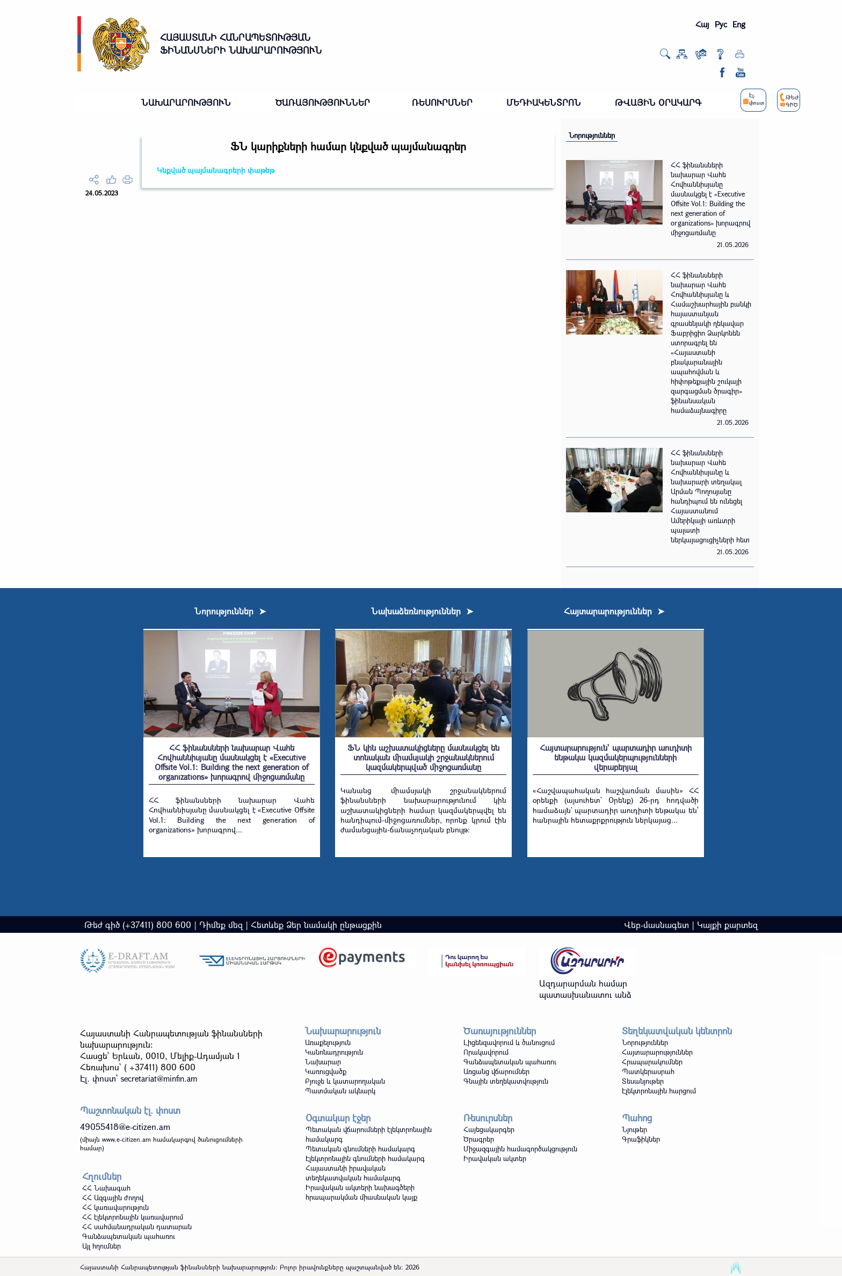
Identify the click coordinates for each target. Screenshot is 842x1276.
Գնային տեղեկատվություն (505, 1081)
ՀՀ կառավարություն (115, 1207)
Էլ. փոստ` (138, 1078)
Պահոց (637, 1118)
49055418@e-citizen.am (125, 1126)
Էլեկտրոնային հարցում (659, 1091)
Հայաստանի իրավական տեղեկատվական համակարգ (353, 1173)
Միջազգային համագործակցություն (520, 1149)
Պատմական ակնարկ (340, 1091)
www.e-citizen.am (126, 1139)
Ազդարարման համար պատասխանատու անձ (585, 988)
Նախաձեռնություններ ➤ (422, 611)
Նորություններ (592, 135)
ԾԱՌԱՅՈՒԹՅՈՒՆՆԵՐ (322, 102)
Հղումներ (101, 1176)
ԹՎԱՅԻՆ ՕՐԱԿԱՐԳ (658, 102)
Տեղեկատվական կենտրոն (677, 1031)
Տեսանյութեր (643, 1081)
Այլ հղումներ (101, 1246)
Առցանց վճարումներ (496, 1071)
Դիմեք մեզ (221, 924)
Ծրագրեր (478, 1139)
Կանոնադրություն (334, 1052)
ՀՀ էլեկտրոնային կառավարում (132, 1217)
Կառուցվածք (325, 1071)
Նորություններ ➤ (230, 611)
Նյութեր (634, 1129)
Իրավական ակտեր (494, 1158)
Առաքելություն (328, 1042)
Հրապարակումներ (652, 1062)
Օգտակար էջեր (338, 1118)
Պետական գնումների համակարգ (360, 1149)
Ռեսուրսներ (487, 1118)
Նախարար (323, 1062)
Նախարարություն (343, 1031)
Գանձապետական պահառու (509, 1062)
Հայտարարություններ (657, 1052)
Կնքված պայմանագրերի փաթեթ (215, 170)
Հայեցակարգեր (488, 1129)
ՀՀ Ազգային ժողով (112, 1197)
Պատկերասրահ (648, 1071)
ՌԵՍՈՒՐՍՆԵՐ (442, 102)
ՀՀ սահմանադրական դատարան (137, 1226)
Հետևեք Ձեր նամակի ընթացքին (316, 924)
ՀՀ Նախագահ (106, 1188)
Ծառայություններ (499, 1031)
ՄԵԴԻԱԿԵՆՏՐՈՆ (543, 102)
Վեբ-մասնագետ (656, 924)
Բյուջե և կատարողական (345, 1081)
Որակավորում (486, 1052)
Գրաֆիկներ (641, 1139)
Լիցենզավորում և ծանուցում (509, 1042)
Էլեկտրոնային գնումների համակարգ (365, 1158)
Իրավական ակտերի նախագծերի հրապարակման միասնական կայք (361, 1192)
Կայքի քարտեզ (727, 924)
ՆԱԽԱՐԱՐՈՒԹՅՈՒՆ (186, 102)
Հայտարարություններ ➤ (614, 611)
